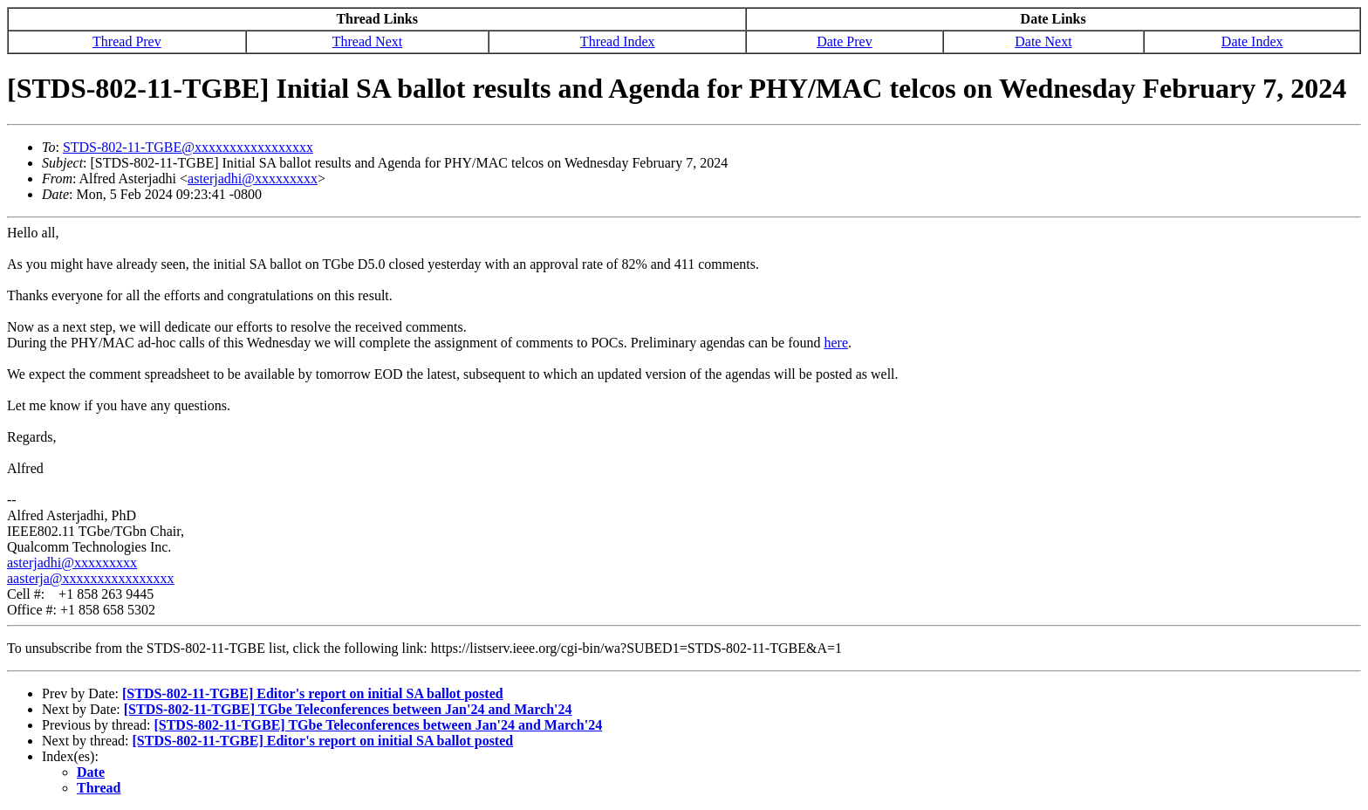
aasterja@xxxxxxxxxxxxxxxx (90, 578)
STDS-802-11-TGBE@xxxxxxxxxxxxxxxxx (188, 147)
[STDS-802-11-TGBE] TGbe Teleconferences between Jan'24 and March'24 (348, 709)
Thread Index (617, 41)
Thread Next (367, 41)
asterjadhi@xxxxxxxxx (253, 178)
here (836, 342)
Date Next (1043, 41)
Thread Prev (126, 41)
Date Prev (844, 41)
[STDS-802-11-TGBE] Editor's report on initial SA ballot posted (312, 693)
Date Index (1252, 41)
